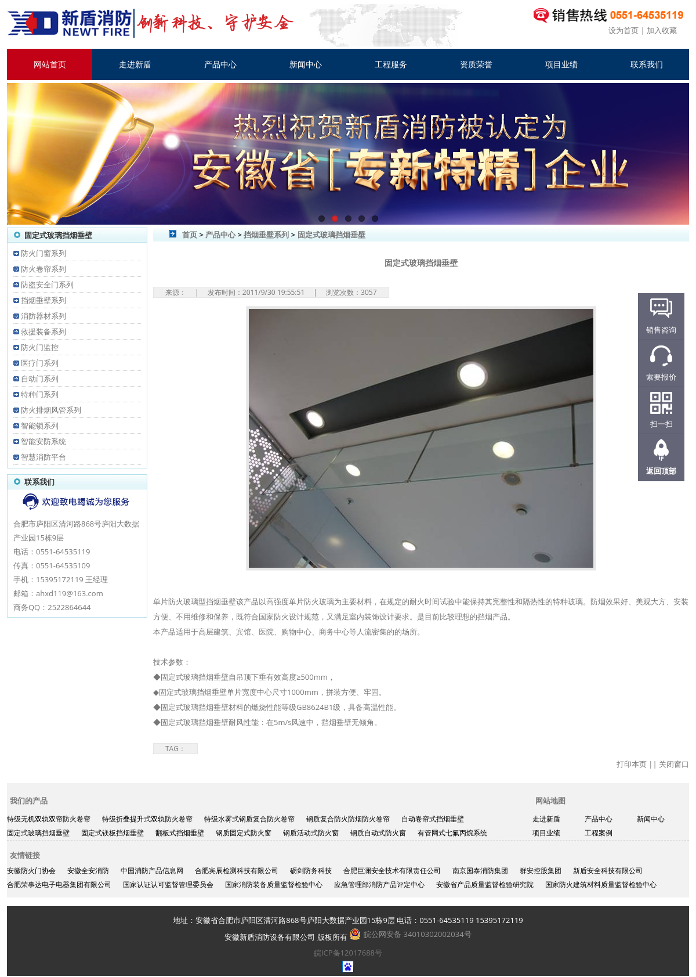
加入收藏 (662, 30)
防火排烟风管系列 (51, 410)
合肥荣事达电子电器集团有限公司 (59, 884)
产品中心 (220, 64)
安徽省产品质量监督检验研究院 (485, 884)
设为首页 (623, 30)
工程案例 (598, 833)
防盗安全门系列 (47, 284)
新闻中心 (305, 64)
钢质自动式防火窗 (378, 833)
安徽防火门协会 (31, 870)
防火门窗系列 (43, 253)
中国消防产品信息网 (152, 870)
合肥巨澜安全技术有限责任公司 (392, 870)
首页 (189, 234)
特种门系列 (40, 394)
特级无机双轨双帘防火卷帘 (48, 819)
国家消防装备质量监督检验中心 (273, 884)
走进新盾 (135, 64)
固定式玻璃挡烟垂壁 (331, 234)
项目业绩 (561, 64)
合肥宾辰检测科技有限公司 (236, 870)
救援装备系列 (43, 331)
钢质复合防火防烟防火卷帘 (348, 819)
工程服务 (391, 64)
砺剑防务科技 (311, 870)
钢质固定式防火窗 (243, 833)
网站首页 (50, 64)
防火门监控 (40, 347)
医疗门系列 (40, 363)
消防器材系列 (43, 316)
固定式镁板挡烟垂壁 (112, 833)
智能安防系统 (43, 441)
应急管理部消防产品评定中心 (379, 884)
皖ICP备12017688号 (348, 952)
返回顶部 (661, 471)
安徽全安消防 (88, 870)
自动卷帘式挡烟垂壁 (432, 819)
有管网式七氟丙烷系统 (452, 833)
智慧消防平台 (43, 457)
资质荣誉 (476, 64)
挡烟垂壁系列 (43, 300)
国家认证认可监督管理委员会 (168, 884)
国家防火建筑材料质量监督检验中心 (601, 884)
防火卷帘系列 (43, 269)
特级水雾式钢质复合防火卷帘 (249, 819)
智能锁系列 (40, 425)
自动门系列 (40, 378)
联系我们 (646, 64)
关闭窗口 (674, 764)
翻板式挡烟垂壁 (179, 833)
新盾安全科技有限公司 (608, 870)
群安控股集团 (540, 870)
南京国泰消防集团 (480, 870)
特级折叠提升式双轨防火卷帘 (147, 819)
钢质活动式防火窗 (311, 833)
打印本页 (632, 764)
